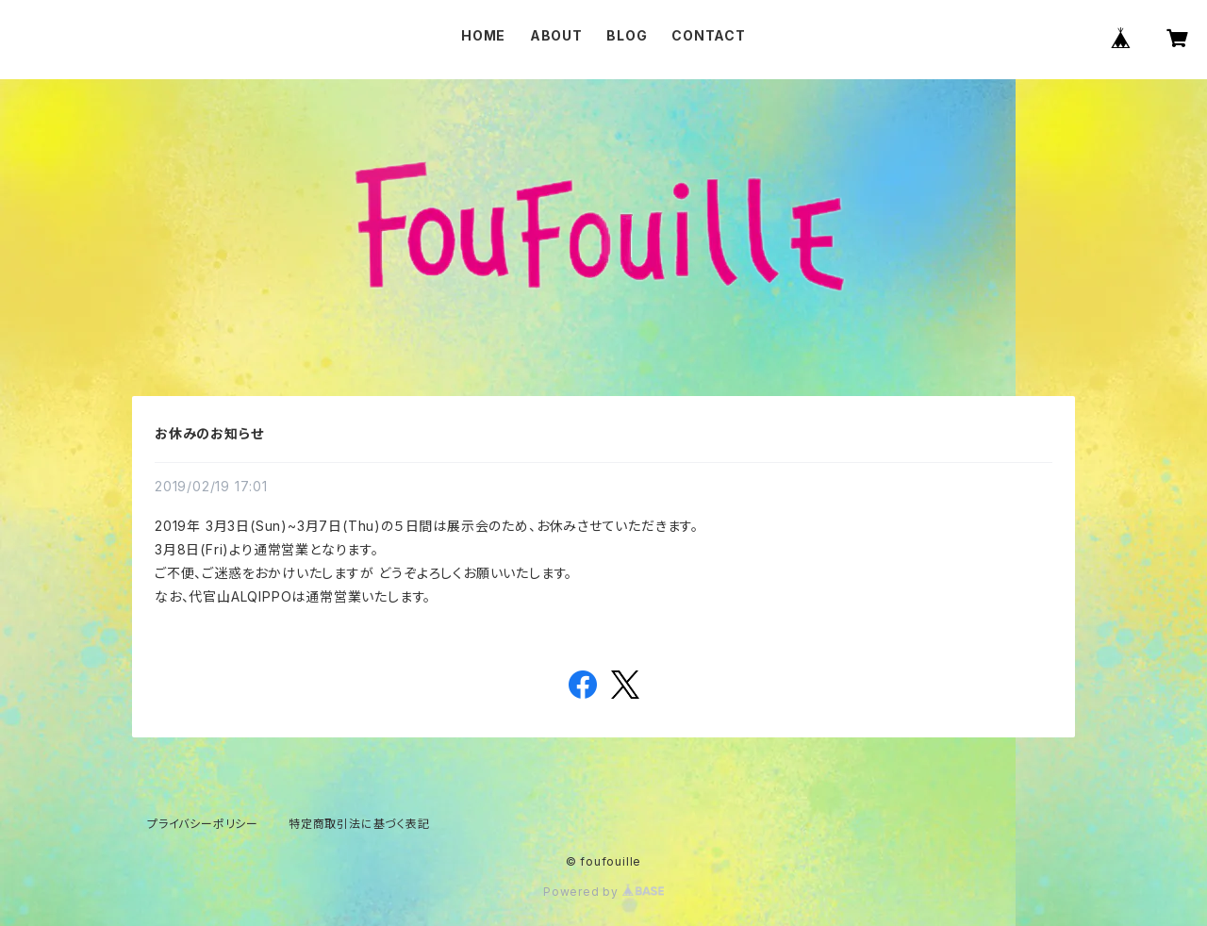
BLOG (626, 35)
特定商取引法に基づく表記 (359, 824)
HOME (483, 35)
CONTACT (708, 35)
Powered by (603, 892)
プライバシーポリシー (202, 824)
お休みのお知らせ (209, 433)
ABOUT (556, 35)
